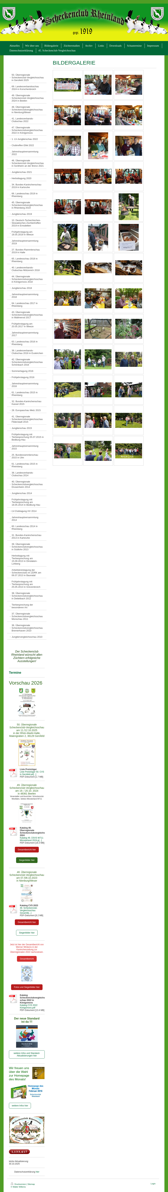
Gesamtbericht (27, 959)
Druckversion (18, 1184)
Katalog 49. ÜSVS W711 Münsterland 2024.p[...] (31, 839)
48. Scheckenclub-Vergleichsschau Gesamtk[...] (29, 910)
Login (153, 1184)
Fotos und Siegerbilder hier (27, 987)
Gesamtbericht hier (27, 849)
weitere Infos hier (20, 1105)
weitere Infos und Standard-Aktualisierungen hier (27, 1054)
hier (37, 1172)
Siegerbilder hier (26, 860)
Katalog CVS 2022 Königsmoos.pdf (29, 1006)
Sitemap (31, 1184)
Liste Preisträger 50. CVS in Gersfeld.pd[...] (32, 773)
